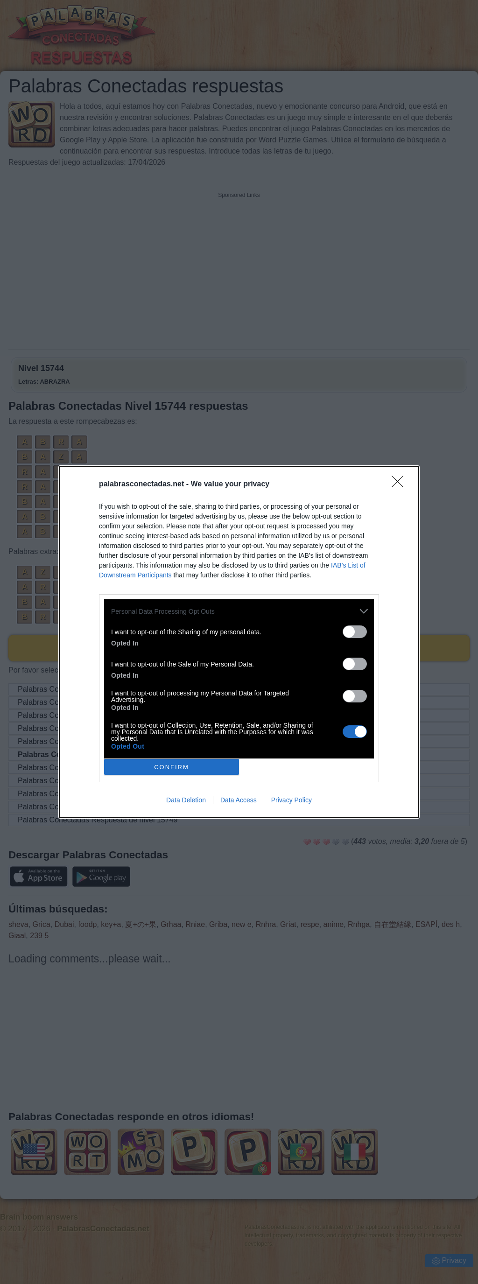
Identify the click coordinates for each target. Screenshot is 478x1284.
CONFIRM (171, 767)
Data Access (238, 800)
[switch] (355, 631)
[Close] (400, 484)
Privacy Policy (291, 800)
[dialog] (239, 642)
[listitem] (239, 611)
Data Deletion (186, 800)
